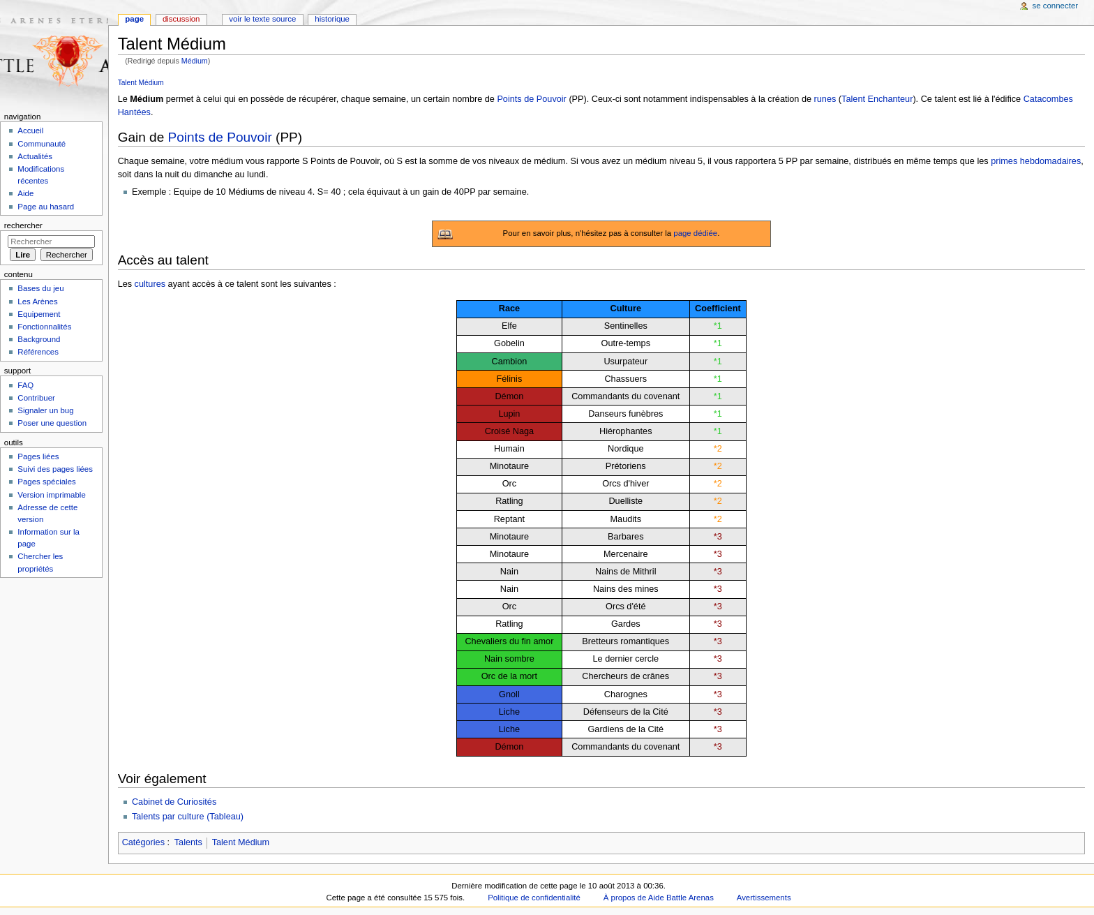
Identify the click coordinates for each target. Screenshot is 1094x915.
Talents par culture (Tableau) (187, 816)
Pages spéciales (46, 481)
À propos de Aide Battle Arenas (659, 897)
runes (825, 99)
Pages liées (38, 456)
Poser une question (52, 423)
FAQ (25, 385)
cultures (150, 284)
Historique (332, 19)
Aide (25, 193)
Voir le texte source (262, 19)
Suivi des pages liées (55, 469)
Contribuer (35, 398)
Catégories (143, 842)
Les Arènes (37, 301)
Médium (194, 61)
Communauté (41, 144)
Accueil (30, 130)
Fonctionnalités (44, 326)
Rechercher (23, 225)
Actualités (34, 156)
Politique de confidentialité (534, 897)
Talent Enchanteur (877, 99)
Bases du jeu (40, 288)
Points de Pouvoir (531, 99)
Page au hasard (45, 206)
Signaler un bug (45, 410)
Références (38, 352)
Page (134, 19)
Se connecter (1056, 5)
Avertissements (764, 897)
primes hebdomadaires (1036, 161)
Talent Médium (141, 83)
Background (38, 339)
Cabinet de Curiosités (174, 802)
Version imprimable (51, 495)
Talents (188, 842)
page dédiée (695, 233)
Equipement (38, 314)
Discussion (181, 19)
